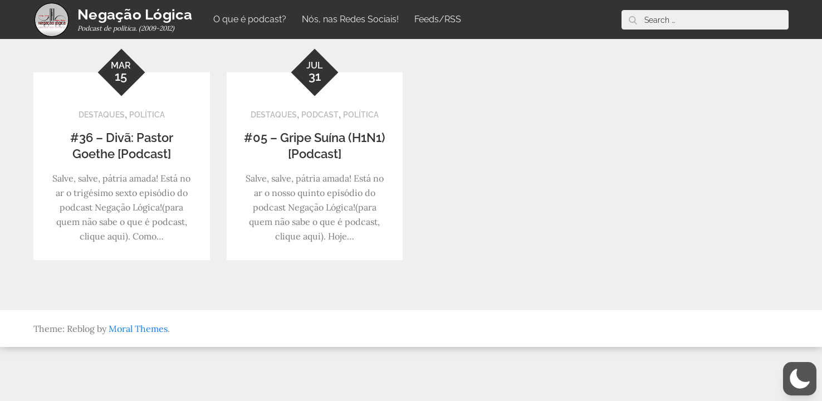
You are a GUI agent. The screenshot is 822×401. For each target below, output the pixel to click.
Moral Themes (138, 328)
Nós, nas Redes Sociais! (350, 19)
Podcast (320, 114)
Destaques (102, 114)
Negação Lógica (135, 14)
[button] (799, 378)
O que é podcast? (249, 19)
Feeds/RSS (437, 19)
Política (147, 114)
